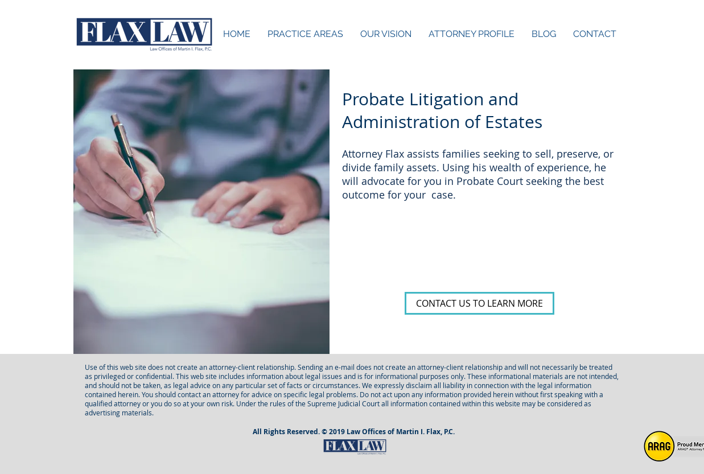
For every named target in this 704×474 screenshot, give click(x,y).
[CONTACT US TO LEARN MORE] (479, 303)
